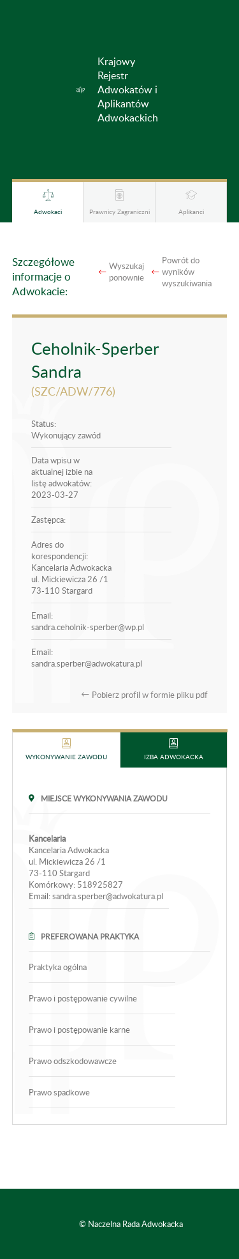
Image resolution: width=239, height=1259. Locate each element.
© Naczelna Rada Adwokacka (131, 1224)
